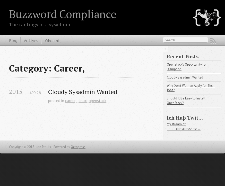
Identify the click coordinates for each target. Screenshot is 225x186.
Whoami (52, 40)
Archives (31, 40)
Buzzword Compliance (62, 14)
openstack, (98, 100)
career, (71, 100)
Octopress (78, 147)
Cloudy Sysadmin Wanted (82, 92)
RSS (213, 41)
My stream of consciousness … (184, 126)
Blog (13, 40)
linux (83, 100)
